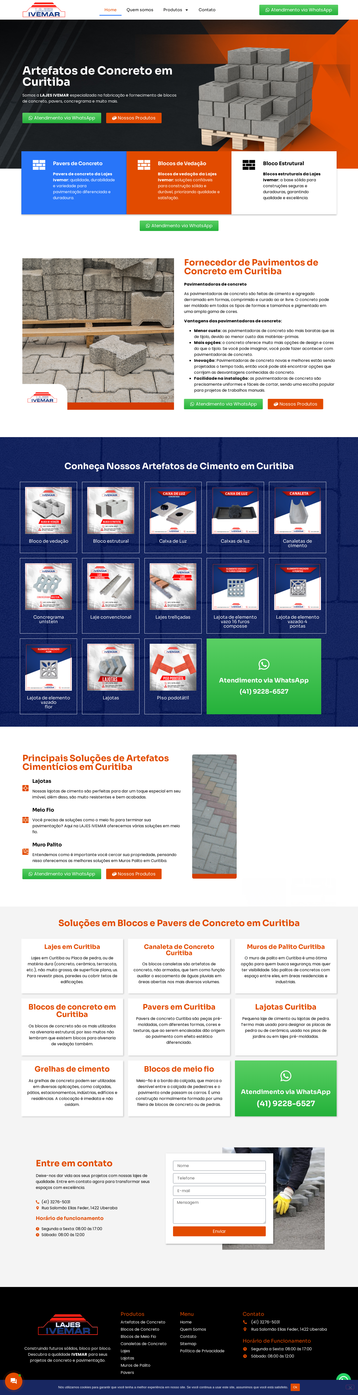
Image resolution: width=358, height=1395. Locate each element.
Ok (295, 1387)
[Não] (350, 1387)
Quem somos (140, 9)
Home (110, 9)
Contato (207, 9)
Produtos (176, 9)
